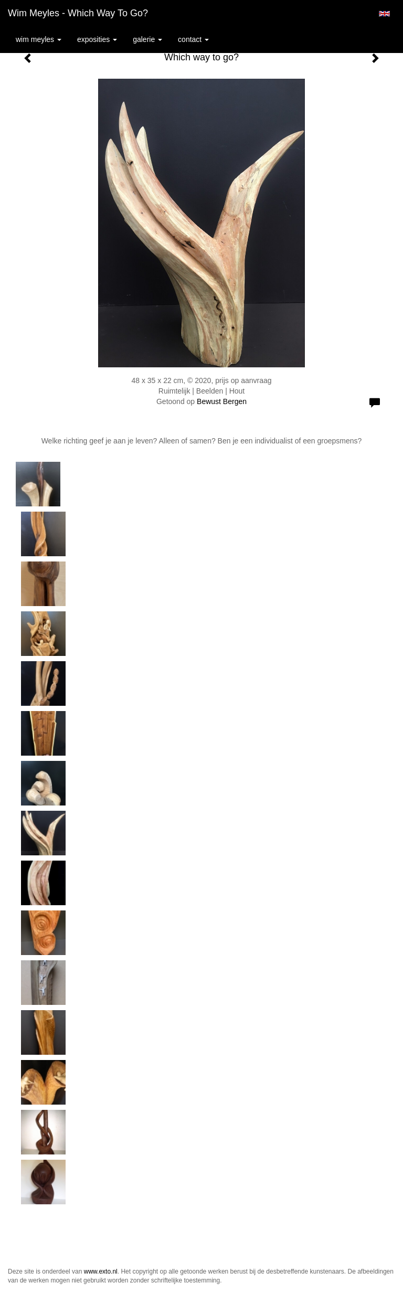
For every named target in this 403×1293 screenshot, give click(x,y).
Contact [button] (193, 39)
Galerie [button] (147, 39)
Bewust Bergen (222, 401)
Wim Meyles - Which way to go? (78, 13)
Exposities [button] (97, 39)
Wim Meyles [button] (38, 39)
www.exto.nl (101, 1271)
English (384, 13)
